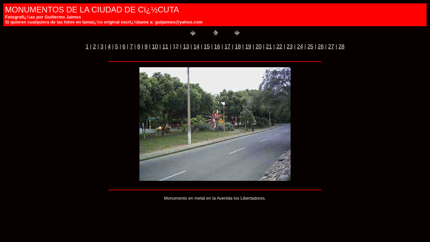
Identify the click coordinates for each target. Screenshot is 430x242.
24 (300, 46)
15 (207, 46)
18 (238, 46)
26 (321, 46)
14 (197, 46)
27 (331, 46)
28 (341, 46)
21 (269, 46)
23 (290, 46)
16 (217, 46)
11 (165, 46)
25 (310, 46)
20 (259, 46)
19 (248, 46)
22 (279, 46)
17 (227, 46)
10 (155, 46)
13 (186, 46)
